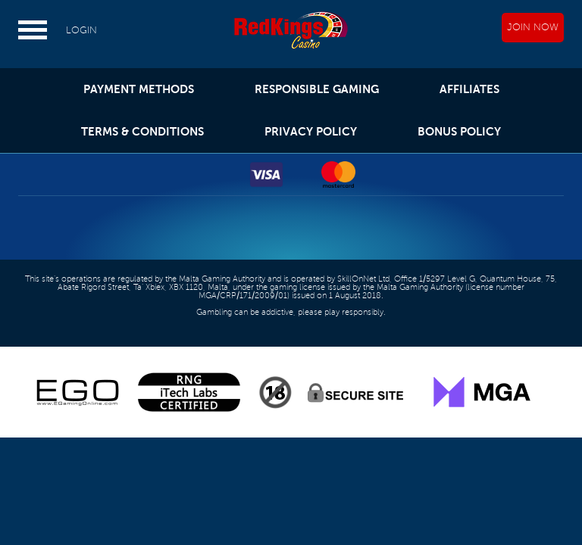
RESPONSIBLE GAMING (317, 89)
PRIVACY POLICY (310, 131)
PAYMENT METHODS (138, 89)
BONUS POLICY (459, 131)
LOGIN (81, 30)
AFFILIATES (469, 89)
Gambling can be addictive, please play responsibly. (291, 312)
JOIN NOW (533, 27)
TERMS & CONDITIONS (142, 131)
